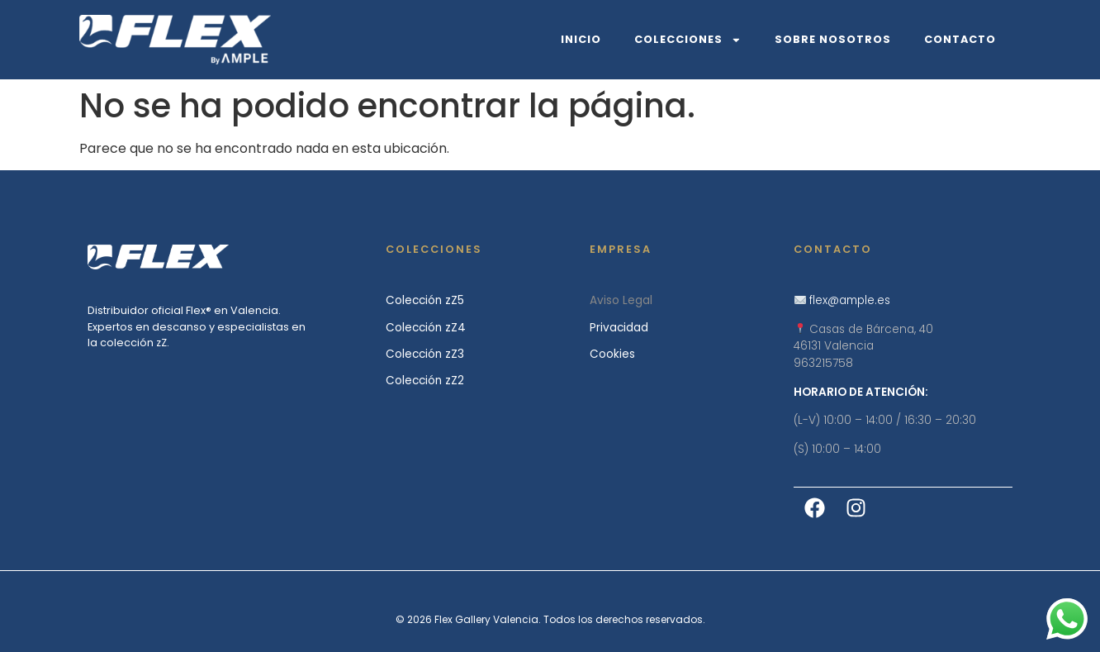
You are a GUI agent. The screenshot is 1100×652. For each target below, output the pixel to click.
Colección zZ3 (425, 354)
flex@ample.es (849, 300)
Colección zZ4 (426, 328)
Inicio (581, 39)
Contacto (960, 39)
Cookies (612, 354)
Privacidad (619, 328)
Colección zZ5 (425, 300)
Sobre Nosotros (833, 39)
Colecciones (688, 40)
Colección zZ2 (425, 380)
